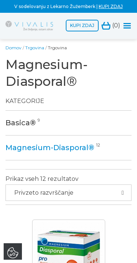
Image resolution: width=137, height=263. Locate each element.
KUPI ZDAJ (111, 6)
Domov (13, 47)
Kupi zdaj (82, 25)
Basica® (20, 122)
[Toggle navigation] (127, 26)
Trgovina (34, 47)
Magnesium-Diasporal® (49, 147)
